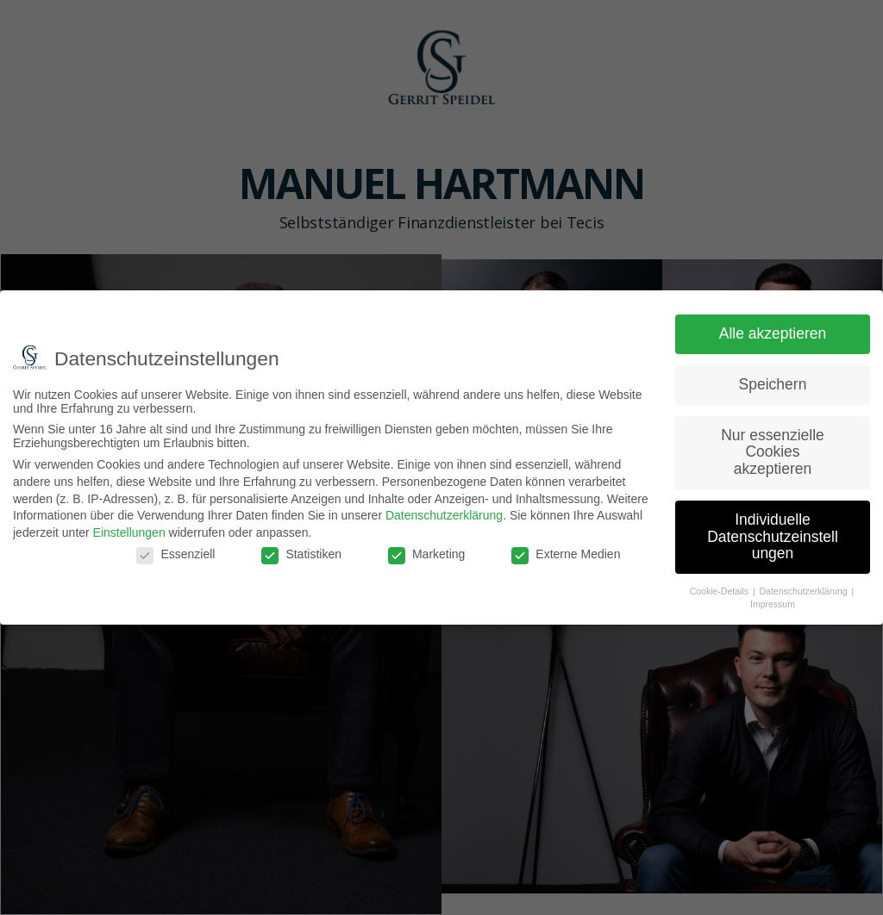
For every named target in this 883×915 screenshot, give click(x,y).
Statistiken (301, 554)
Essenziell (175, 554)
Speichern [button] (773, 384)
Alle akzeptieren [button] (773, 333)
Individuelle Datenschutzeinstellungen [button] (772, 536)
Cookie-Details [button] (720, 591)
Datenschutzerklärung (444, 515)
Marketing (426, 554)
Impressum (772, 604)
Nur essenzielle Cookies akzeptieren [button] (772, 451)
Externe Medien (565, 554)
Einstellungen (129, 532)
